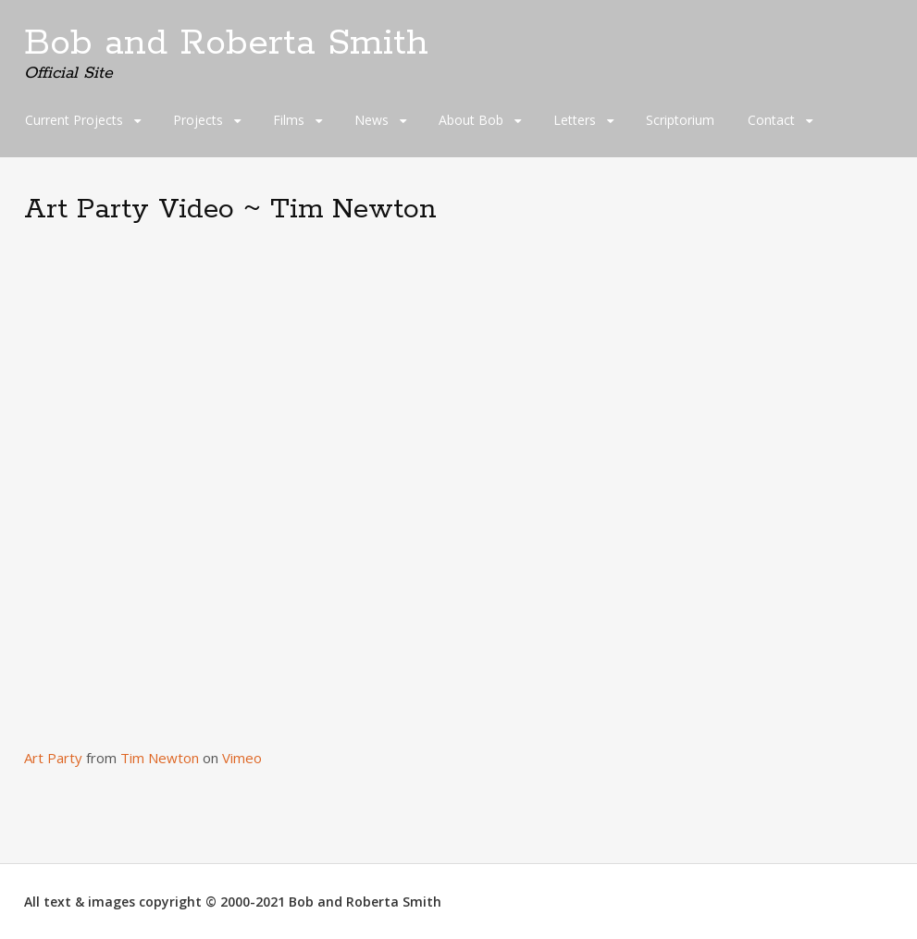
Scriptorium (680, 120)
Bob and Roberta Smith (226, 43)
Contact (771, 120)
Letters (574, 120)
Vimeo (242, 757)
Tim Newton (159, 757)
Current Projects (74, 120)
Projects (198, 120)
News (371, 120)
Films (288, 120)
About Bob (471, 120)
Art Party (53, 757)
